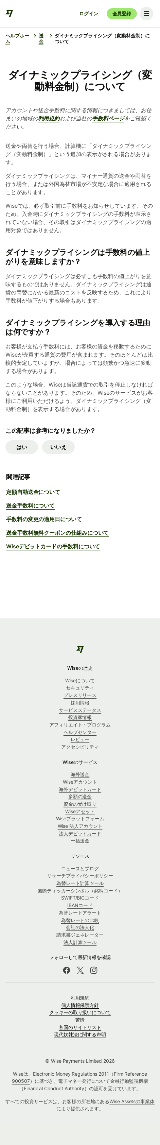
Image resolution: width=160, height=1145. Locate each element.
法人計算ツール (80, 942)
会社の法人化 (80, 927)
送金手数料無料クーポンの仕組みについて (57, 532)
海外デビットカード (80, 789)
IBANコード (79, 905)
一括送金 (80, 840)
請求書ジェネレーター (80, 935)
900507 (21, 1081)
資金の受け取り (80, 804)
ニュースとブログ (80, 868)
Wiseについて (79, 680)
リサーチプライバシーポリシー (80, 875)
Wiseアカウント (80, 782)
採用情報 (80, 702)
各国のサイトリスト (80, 1027)
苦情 (80, 1020)
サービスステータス (80, 710)
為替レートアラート (80, 913)
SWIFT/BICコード (80, 898)
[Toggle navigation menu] (146, 13)
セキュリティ (80, 687)
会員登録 (121, 13)
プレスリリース (80, 695)
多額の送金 (80, 796)
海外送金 (80, 774)
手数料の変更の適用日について (44, 519)
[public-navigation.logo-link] (80, 650)
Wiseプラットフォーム (80, 818)
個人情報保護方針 (80, 1005)
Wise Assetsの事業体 (132, 1101)
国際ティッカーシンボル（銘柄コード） (80, 890)
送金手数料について (30, 505)
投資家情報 (80, 717)
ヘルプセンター (80, 732)
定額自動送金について (33, 492)
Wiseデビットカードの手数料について (53, 546)
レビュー (80, 739)
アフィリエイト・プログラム (80, 725)
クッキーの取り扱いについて (80, 1012)
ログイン (88, 13)
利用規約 (80, 998)
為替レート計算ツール (80, 883)
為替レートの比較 (80, 920)
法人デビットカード (80, 833)
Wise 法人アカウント (80, 826)
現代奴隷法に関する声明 (80, 1034)
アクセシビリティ (80, 747)
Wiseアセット (79, 811)
